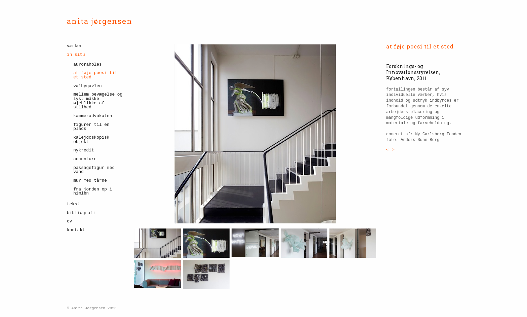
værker (74, 46)
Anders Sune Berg (420, 140)
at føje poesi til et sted (95, 75)
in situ (76, 54)
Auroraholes (87, 64)
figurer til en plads (91, 127)
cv (69, 221)
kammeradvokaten (92, 115)
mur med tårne (90, 180)
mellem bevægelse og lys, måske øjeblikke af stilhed (97, 101)
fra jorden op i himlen (92, 191)
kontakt (76, 230)
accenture (84, 159)
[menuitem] (95, 47)
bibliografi (81, 212)
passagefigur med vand (94, 170)
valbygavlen (87, 86)
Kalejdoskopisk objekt (91, 139)
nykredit (83, 150)
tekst (73, 204)
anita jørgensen (99, 21)
